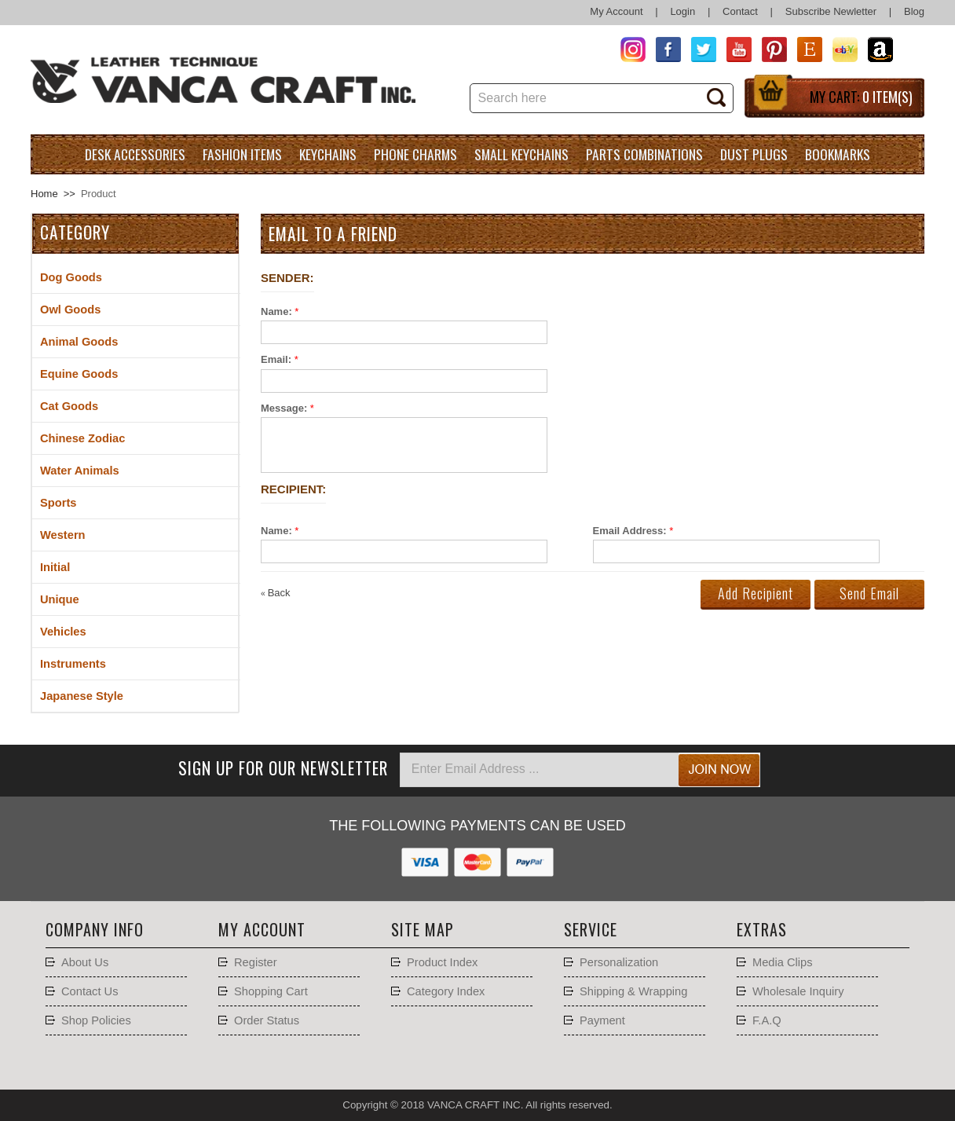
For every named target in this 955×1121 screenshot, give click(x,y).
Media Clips (782, 962)
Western (63, 535)
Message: (284, 408)
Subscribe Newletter (830, 11)
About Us (84, 962)
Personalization (619, 962)
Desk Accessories (135, 154)
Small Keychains (521, 154)
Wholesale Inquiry (798, 991)
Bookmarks (837, 154)
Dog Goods (71, 277)
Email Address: (630, 531)
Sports (58, 502)
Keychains (328, 154)
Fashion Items (242, 154)
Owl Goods (70, 309)
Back (276, 593)
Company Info (95, 929)
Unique (59, 599)
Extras (762, 929)
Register (255, 962)
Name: (276, 311)
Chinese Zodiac (82, 438)
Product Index (442, 962)
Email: (276, 359)
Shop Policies (96, 1020)
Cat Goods (69, 406)
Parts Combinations (644, 154)
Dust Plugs (754, 154)
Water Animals (79, 470)
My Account (616, 11)
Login (682, 11)
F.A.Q (766, 1020)
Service (590, 929)
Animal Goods (79, 341)
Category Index (446, 991)
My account (262, 929)
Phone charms (415, 154)
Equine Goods (79, 374)
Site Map (422, 929)
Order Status (266, 1020)
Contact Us (90, 991)
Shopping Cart (271, 991)
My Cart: (861, 96)
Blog (914, 11)
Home (44, 194)
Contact (740, 11)
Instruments (73, 664)
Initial (55, 567)
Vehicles (63, 631)
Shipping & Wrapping (633, 991)
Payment (602, 1020)
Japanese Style (81, 696)
